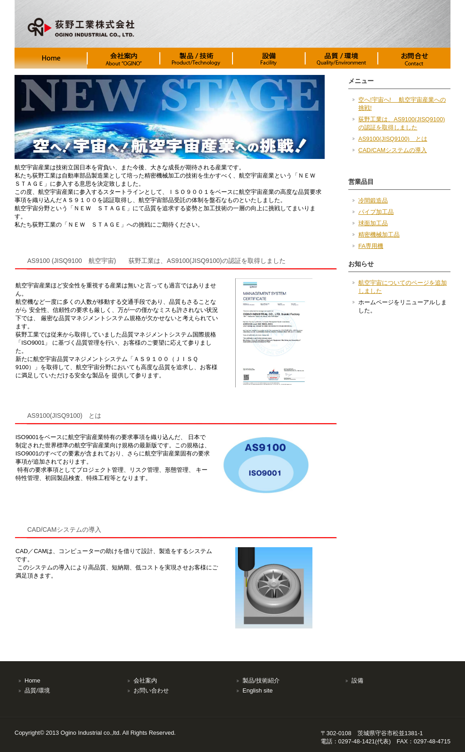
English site (257, 690)
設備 (357, 680)
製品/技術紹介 (261, 680)
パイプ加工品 (376, 211)
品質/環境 (37, 690)
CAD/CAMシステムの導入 (392, 150)
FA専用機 (370, 245)
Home (32, 680)
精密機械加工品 (379, 234)
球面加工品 (373, 223)
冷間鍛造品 (373, 200)
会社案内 (145, 680)
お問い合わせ (151, 690)
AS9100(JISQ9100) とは (392, 138)
